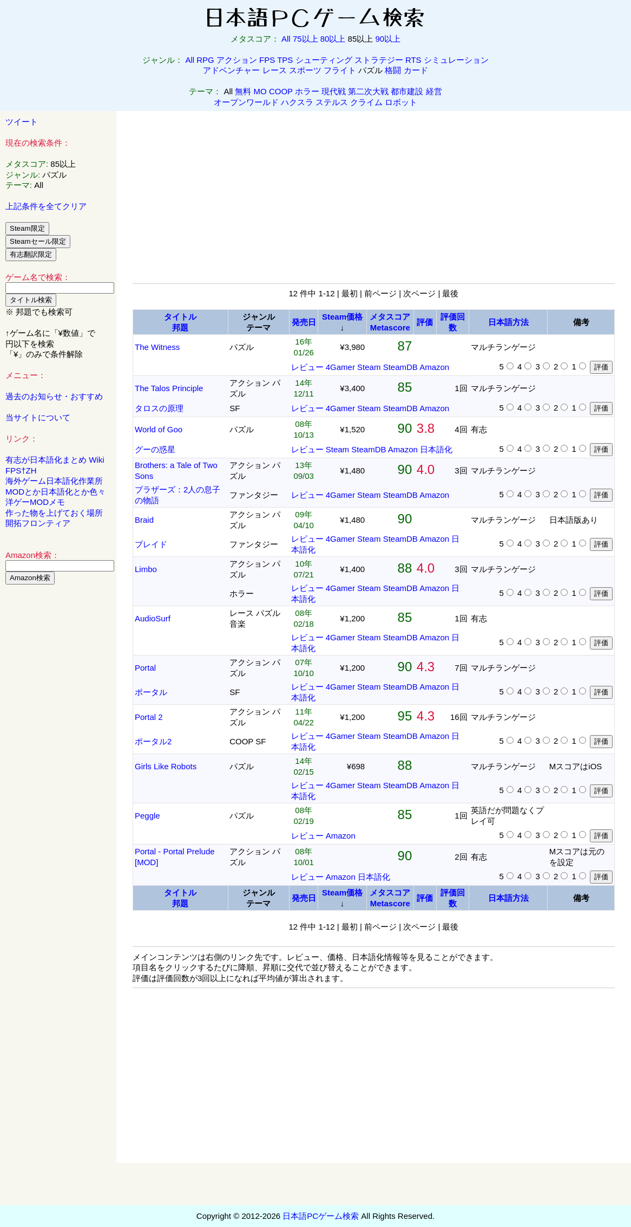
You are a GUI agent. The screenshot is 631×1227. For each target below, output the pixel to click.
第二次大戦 (368, 91)
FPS (267, 59)
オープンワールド (246, 102)
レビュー (307, 367)
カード (416, 70)
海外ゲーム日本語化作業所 (54, 480)
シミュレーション (456, 59)
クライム (366, 102)
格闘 (393, 70)
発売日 (304, 322)
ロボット (401, 102)
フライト (340, 70)
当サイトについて (37, 417)
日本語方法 (508, 322)
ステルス (332, 102)
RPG (205, 59)
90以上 (387, 38)
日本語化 (436, 449)
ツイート (21, 121)
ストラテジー (378, 59)
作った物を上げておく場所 (54, 512)
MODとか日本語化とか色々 (55, 491)
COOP (281, 91)
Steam (368, 367)
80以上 (333, 38)
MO (260, 91)
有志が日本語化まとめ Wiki (54, 459)
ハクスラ (297, 102)
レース (274, 70)
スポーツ (305, 70)
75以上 (305, 38)
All (286, 38)
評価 (425, 322)
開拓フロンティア (37, 523)
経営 (434, 91)
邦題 (180, 327)
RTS (413, 59)
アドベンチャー (231, 70)
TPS (285, 59)
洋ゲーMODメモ (35, 502)
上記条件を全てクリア (46, 206)
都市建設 (407, 91)
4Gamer (340, 367)
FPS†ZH (21, 470)
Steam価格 (342, 316)
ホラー (307, 91)
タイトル (180, 316)
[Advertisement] (58, 757)
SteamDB (400, 367)
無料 (243, 91)
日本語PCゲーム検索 (320, 1215)
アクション (236, 59)
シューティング (323, 59)
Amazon (434, 367)
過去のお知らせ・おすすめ (54, 396)
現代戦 (333, 91)
